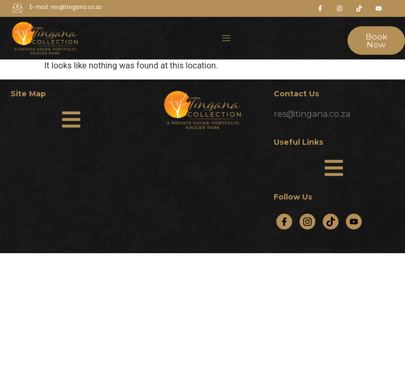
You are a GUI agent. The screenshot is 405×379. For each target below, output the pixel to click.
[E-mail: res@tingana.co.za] (17, 8)
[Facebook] (284, 222)
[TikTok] (331, 222)
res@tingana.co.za (312, 114)
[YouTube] (354, 222)
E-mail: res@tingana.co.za (66, 7)
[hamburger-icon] (226, 37)
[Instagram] (307, 222)
